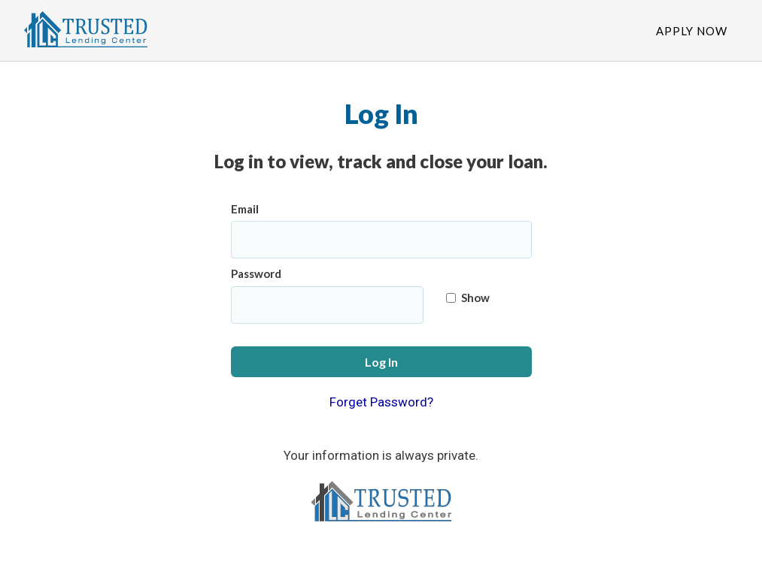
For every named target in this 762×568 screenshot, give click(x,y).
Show (468, 297)
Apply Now (691, 31)
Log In (381, 362)
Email (245, 209)
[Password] (327, 305)
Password (256, 273)
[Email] (381, 239)
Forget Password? (381, 401)
